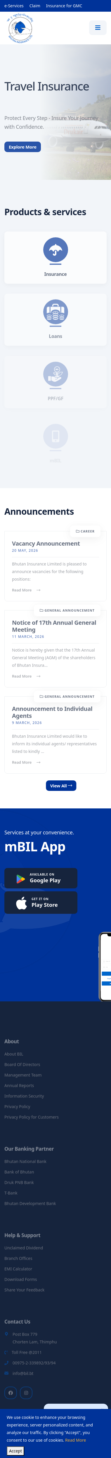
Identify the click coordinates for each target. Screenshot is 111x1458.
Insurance (55, 277)
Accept (15, 1451)
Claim (35, 5)
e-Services (14, 5)
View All (67, 786)
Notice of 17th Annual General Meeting (54, 629)
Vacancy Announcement (46, 547)
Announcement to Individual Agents (52, 715)
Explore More (23, 153)
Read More (26, 593)
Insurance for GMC (64, 5)
